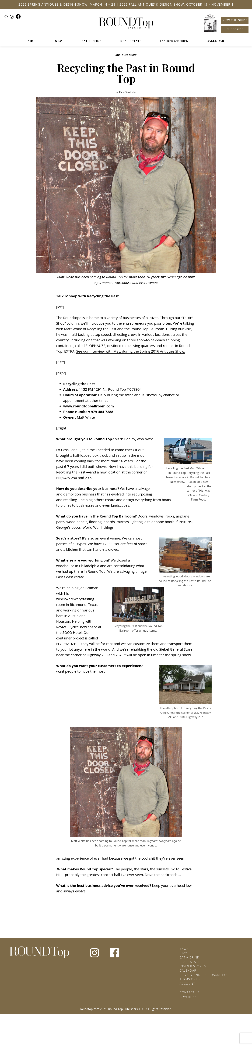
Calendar (215, 41)
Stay (59, 41)
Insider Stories (174, 41)
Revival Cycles (67, 627)
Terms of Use (191, 979)
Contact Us (190, 992)
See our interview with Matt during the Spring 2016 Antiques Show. (130, 351)
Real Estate (131, 41)
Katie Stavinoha (127, 92)
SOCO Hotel (72, 632)
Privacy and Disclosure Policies (208, 975)
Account (187, 984)
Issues (185, 988)
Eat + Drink (91, 41)
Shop (32, 41)
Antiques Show (125, 55)
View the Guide (235, 20)
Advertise (188, 997)
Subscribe (235, 29)
